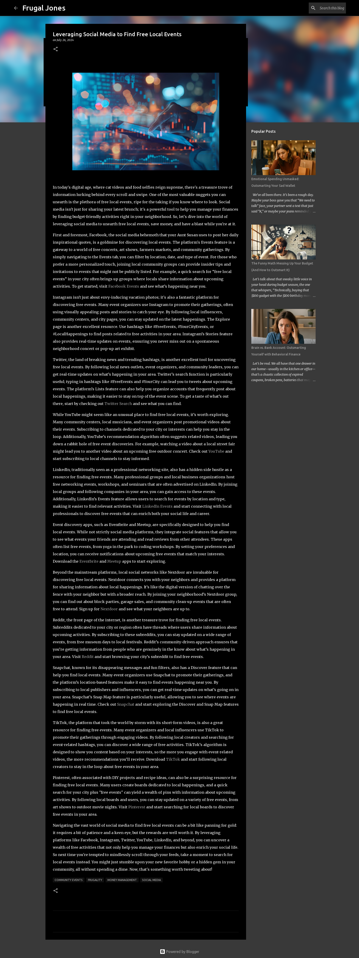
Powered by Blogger (179, 952)
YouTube (216, 451)
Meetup (114, 561)
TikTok (173, 759)
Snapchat (125, 704)
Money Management (122, 879)
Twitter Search (118, 403)
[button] (55, 49)
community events (69, 879)
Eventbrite (88, 561)
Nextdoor (109, 609)
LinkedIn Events (157, 506)
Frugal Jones (43, 8)
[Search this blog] (322, 8)
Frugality (95, 879)
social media (151, 879)
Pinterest (136, 807)
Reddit (88, 656)
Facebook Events (123, 286)
